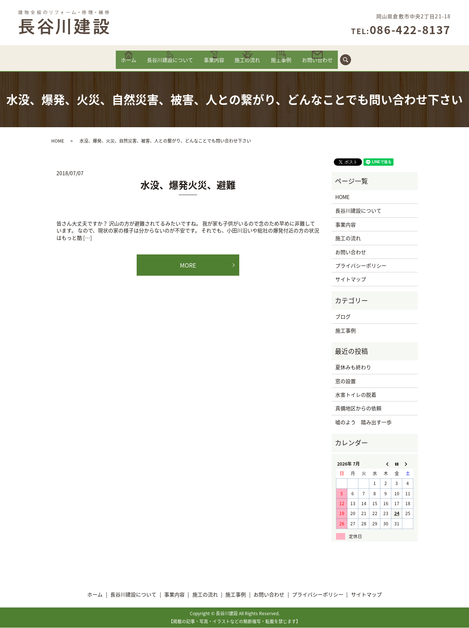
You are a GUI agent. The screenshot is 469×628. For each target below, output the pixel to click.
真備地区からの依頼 (358, 408)
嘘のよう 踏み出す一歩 (363, 422)
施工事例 (290, 63)
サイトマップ (350, 279)
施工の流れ (250, 63)
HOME (57, 141)
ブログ (343, 316)
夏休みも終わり (353, 367)
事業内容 (211, 63)
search (368, 59)
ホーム (113, 63)
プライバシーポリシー (361, 265)
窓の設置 (345, 381)
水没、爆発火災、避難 (188, 185)
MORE (188, 265)
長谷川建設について (160, 63)
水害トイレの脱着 (355, 395)
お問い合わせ (333, 63)
